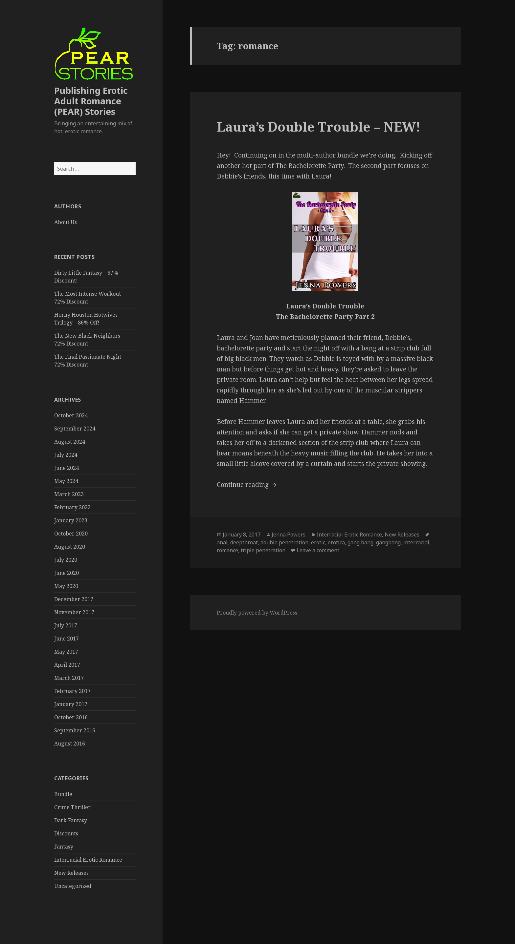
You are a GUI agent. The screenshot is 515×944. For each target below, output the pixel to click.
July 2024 (65, 454)
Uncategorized (72, 886)
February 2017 (72, 691)
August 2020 (69, 546)
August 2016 (69, 743)
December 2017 (73, 599)
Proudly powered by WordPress (257, 612)
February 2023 (72, 507)
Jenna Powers (288, 534)
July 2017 (65, 625)
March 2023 (69, 494)
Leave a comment (318, 550)
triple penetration (263, 550)
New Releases (71, 872)
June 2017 (66, 638)
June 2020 (66, 573)
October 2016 (71, 717)
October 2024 (71, 415)
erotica (336, 542)
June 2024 (66, 468)
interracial (416, 542)
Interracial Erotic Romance (88, 859)
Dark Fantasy (70, 820)
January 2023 (70, 520)
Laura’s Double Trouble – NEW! (318, 126)
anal (222, 542)
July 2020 (65, 559)
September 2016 (74, 730)
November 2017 (74, 612)
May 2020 (66, 586)
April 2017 (67, 664)
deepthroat (244, 542)
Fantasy (63, 846)
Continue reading (247, 484)
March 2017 (69, 678)
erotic (318, 542)
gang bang (360, 542)
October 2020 (71, 533)
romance (227, 550)
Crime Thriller (72, 807)
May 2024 (66, 481)
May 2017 (66, 651)
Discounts (66, 833)
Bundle (63, 794)
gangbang (388, 542)
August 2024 (69, 441)
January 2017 (70, 704)
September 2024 (74, 428)
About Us (65, 222)
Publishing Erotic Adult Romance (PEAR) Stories (91, 100)
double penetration (284, 542)
